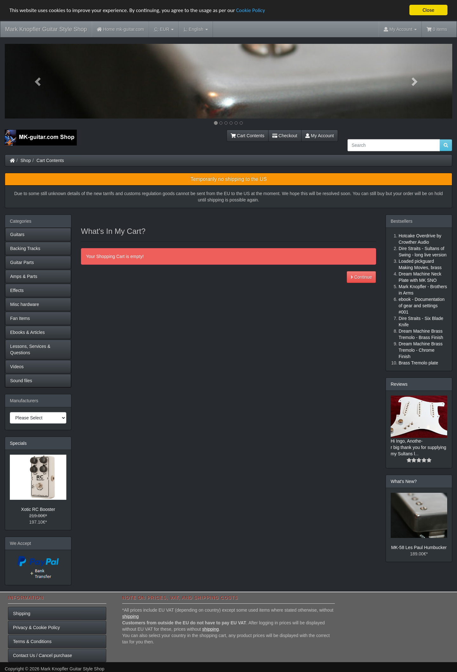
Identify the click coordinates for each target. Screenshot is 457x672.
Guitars (17, 234)
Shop (26, 160)
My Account (319, 135)
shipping (130, 616)
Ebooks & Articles (27, 332)
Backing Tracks (25, 248)
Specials (18, 443)
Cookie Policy (250, 10)
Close (428, 10)
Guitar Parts (22, 262)
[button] (38, 81)
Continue (361, 277)
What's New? (404, 481)
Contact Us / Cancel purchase (42, 655)
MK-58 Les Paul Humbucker (419, 547)
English (196, 29)
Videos (17, 366)
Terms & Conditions (32, 641)
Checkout (284, 135)
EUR (164, 29)
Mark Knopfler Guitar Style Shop (46, 29)
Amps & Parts (23, 276)
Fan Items (20, 318)
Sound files (21, 380)
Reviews (399, 384)
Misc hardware (24, 304)
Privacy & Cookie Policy (36, 627)
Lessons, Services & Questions (30, 349)
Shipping (21, 613)
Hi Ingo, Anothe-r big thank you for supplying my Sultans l (418, 447)
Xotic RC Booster (38, 509)
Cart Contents (247, 135)
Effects (17, 290)
